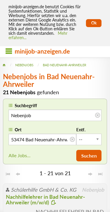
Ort (18, 129)
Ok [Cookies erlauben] (94, 23)
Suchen (89, 155)
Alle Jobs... (20, 155)
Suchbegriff (26, 105)
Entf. (81, 129)
